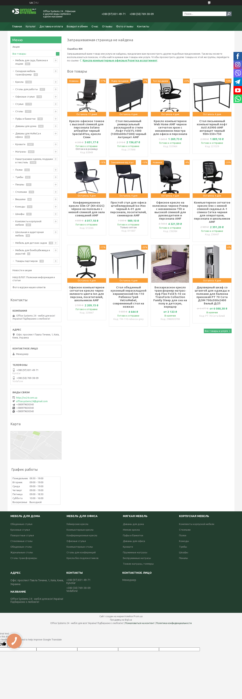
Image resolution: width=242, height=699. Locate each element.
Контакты (143, 26)
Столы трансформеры (23, 558)
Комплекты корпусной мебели (28, 223)
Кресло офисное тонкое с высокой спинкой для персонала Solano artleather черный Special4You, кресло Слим (86, 129)
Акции (16, 46)
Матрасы (20, 151)
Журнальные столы (21, 552)
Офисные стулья (25, 96)
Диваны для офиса (134, 541)
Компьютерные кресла (80, 529)
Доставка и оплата (51, 26)
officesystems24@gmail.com (32, 401)
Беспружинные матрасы (137, 558)
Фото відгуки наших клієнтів (29, 287)
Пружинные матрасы (135, 552)
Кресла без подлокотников (83, 558)
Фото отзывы (124, 26)
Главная (17, 26)
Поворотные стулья (22, 535)
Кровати (20, 144)
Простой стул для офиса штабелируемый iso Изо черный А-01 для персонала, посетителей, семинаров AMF (128, 209)
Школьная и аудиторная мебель (29, 234)
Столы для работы (26, 89)
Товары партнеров (26, 261)
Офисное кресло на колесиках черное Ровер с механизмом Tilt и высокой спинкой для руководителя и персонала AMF (170, 210)
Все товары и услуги (216, 331)
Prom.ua (138, 616)
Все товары (19, 53)
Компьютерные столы (80, 546)
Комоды (20, 206)
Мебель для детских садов (31, 243)
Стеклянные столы (21, 541)
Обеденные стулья (21, 524)
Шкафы (19, 214)
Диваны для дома (25, 126)
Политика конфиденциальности (174, 623)
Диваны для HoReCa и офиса (28, 135)
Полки (18, 169)
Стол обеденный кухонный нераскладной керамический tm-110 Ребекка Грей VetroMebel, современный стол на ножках (128, 297)
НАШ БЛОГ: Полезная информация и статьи (33, 279)
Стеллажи (21, 191)
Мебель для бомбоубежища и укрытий (32, 252)
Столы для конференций (81, 552)
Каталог (31, 26)
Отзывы (107, 26)
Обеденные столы (21, 546)
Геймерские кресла (77, 524)
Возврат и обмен (77, 26)
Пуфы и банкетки (25, 118)
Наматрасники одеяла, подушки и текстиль (34, 161)
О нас (95, 26)
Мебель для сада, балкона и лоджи (31, 62)
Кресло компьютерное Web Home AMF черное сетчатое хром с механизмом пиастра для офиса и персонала (170, 127)
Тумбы (19, 177)
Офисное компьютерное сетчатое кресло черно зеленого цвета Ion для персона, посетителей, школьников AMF (86, 294)
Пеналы (19, 184)
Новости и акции (22, 270)
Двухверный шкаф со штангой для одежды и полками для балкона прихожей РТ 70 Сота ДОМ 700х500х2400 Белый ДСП (212, 295)
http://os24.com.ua (26, 397)
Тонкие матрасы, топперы (138, 563)
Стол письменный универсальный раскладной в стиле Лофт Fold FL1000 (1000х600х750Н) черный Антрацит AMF (128, 129)
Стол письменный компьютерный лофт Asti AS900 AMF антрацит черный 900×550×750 (212, 127)
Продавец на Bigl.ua (121, 619)
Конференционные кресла (82, 535)
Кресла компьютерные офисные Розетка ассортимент (120, 60)
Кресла (19, 82)
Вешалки (20, 199)
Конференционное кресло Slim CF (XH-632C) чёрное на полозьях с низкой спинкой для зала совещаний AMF (86, 209)
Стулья (19, 104)
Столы (19, 111)
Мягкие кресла (131, 529)
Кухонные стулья (20, 529)
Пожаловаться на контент (139, 623)
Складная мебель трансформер (25, 73)
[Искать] (229, 14)
